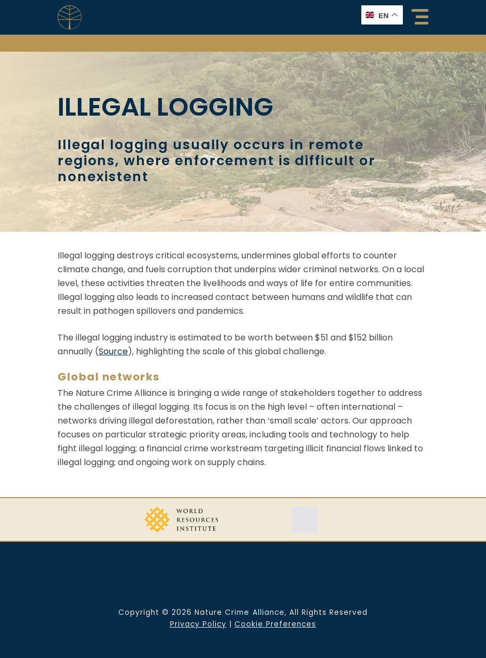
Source (113, 351)
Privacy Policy (198, 624)
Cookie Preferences (275, 624)
